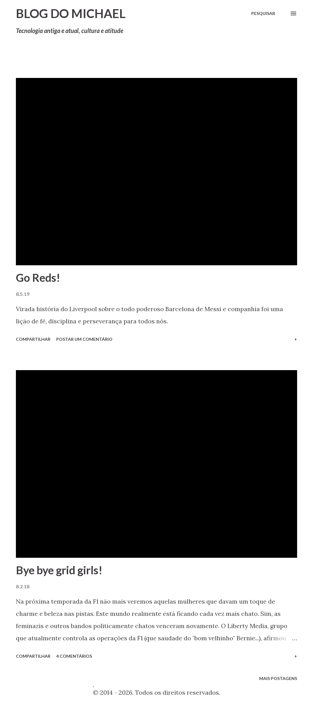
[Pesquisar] (263, 13)
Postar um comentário (84, 339)
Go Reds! (38, 277)
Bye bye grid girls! (59, 570)
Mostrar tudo (274, 65)
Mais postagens (278, 678)
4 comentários (74, 656)
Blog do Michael (71, 13)
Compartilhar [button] (33, 339)
